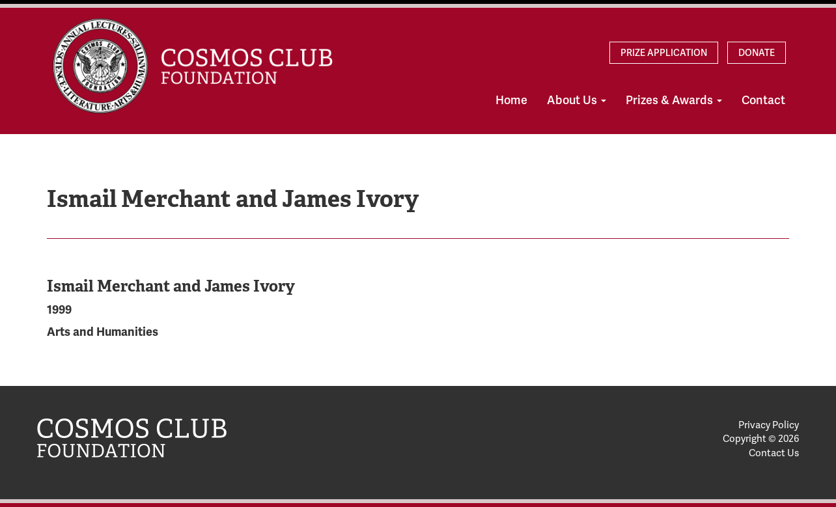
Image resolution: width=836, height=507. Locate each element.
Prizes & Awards (674, 99)
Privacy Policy (768, 425)
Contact (763, 99)
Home (511, 99)
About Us (576, 99)
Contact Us (774, 452)
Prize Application (663, 53)
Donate (756, 53)
